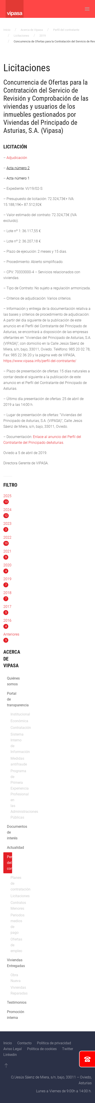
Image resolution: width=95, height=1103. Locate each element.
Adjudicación (16, 158)
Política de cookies (42, 1049)
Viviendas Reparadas (11, 990)
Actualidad (9, 847)
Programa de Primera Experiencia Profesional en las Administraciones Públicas (11, 794)
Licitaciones (21, 35)
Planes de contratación (11, 883)
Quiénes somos (9, 681)
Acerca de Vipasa (32, 29)
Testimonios (9, 1002)
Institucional (11, 714)
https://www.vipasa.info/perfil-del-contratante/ (39, 361)
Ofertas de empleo (11, 945)
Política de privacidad (54, 1043)
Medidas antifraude (11, 761)
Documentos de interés (9, 832)
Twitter (67, 1049)
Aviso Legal (12, 1049)
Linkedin (10, 1055)
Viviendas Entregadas (9, 963)
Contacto (24, 1043)
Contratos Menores (11, 906)
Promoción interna (9, 1015)
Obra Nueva (11, 978)
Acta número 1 (18, 178)
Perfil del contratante (66, 29)
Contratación (11, 728)
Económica (11, 721)
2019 (42, 35)
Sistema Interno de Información (11, 743)
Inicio (6, 29)
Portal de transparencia (9, 699)
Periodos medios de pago (11, 924)
